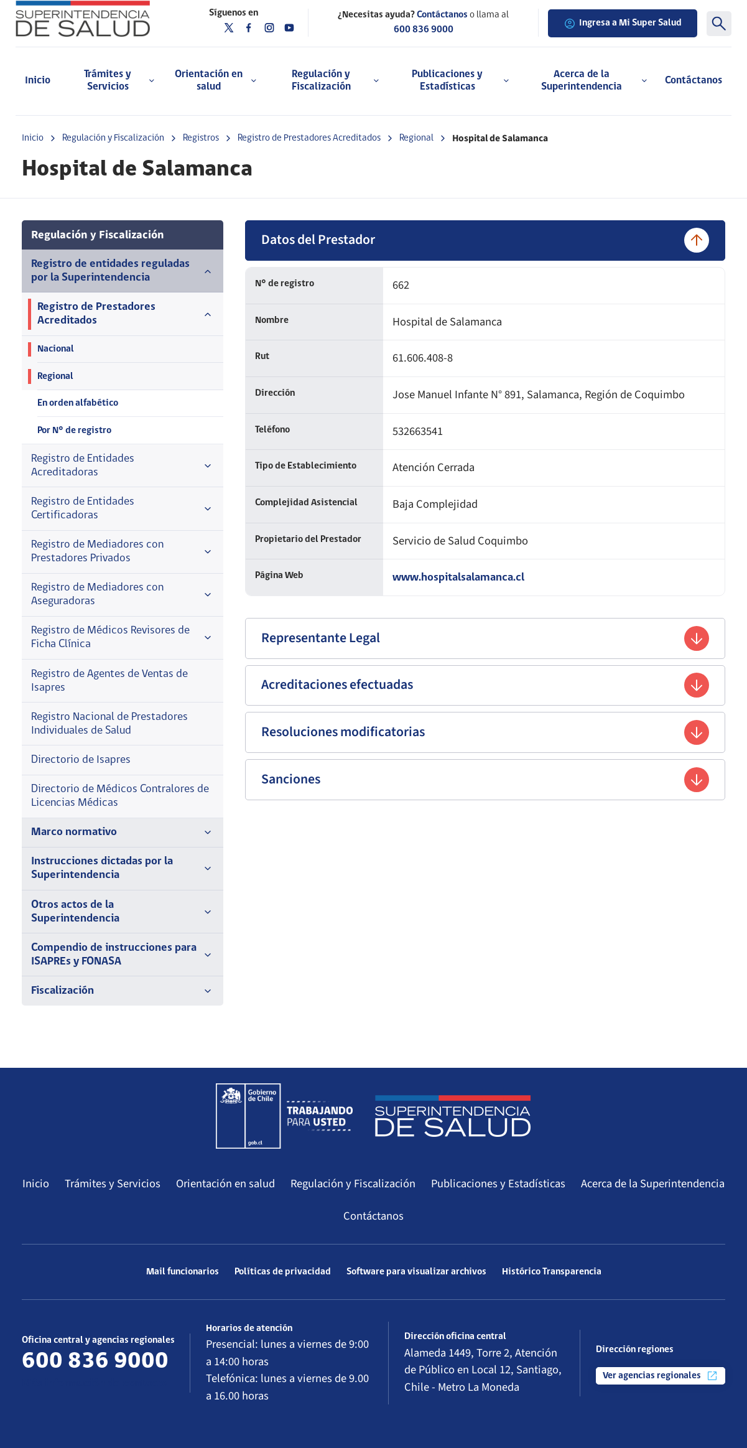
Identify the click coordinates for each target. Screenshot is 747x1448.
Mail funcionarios (182, 1272)
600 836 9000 (423, 30)
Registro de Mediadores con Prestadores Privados (122, 551)
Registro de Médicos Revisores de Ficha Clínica (122, 637)
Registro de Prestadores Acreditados (309, 138)
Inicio (37, 80)
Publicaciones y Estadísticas (498, 1183)
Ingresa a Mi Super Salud (623, 23)
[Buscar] (719, 23)
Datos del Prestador (485, 240)
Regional (416, 138)
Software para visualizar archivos (416, 1272)
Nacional (55, 349)
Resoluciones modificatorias (485, 732)
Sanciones (485, 779)
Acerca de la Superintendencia (653, 1183)
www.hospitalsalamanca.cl (458, 578)
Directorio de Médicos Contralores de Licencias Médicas (120, 796)
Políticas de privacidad (282, 1272)
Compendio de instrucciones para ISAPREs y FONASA (122, 955)
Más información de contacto (94, 1384)
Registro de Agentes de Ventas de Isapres (109, 681)
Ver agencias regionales (660, 1376)
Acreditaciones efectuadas (485, 685)
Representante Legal (485, 638)
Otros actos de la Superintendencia (122, 912)
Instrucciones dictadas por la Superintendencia (122, 868)
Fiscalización (122, 991)
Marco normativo (122, 832)
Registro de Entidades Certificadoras (122, 508)
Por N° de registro (74, 431)
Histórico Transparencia (551, 1272)
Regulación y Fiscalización (113, 138)
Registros (201, 138)
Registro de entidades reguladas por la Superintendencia (122, 271)
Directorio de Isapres (81, 760)
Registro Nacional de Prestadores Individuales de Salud (109, 724)
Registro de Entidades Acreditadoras (122, 466)
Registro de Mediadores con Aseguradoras (122, 594)
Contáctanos (693, 80)
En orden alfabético (77, 403)
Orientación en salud (225, 1183)
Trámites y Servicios (112, 1183)
